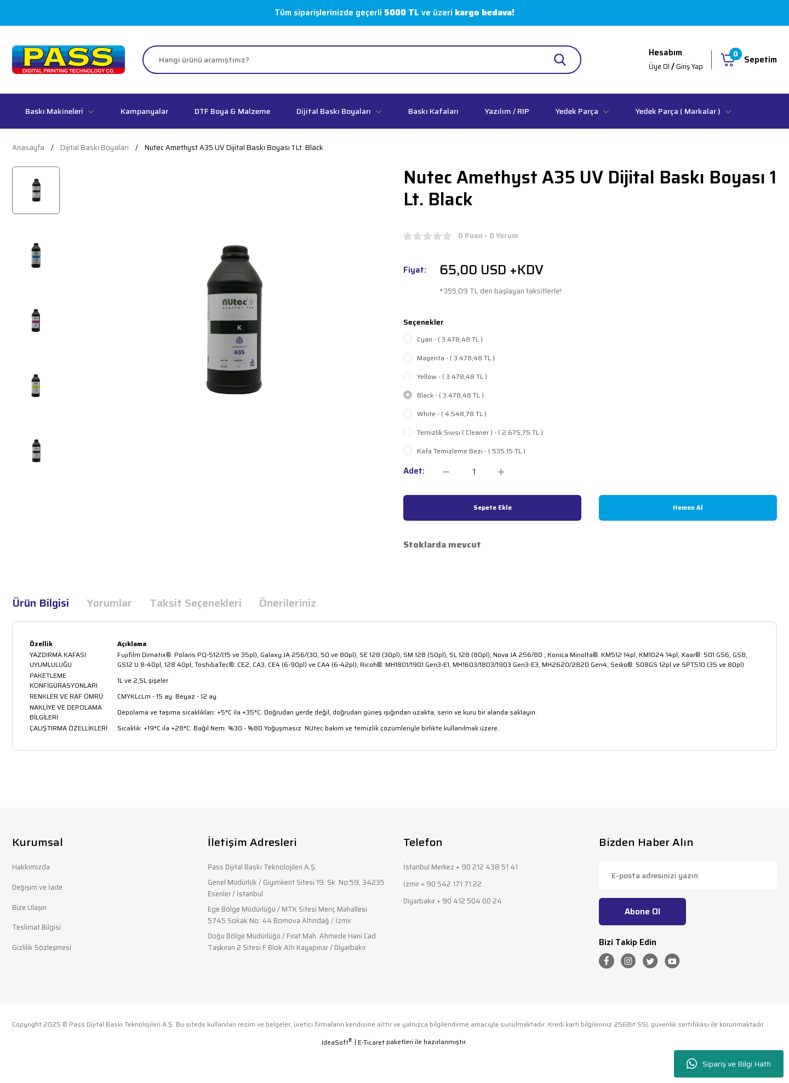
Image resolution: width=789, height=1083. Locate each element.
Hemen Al (688, 508)
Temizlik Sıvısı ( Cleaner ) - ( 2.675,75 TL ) (480, 432)
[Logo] (68, 59)
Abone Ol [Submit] (642, 911)
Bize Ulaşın (32, 911)
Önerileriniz (287, 602)
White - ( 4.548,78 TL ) (452, 414)
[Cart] (749, 60)
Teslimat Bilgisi (39, 932)
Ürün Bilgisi (40, 602)
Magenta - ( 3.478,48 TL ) (456, 358)
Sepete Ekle (492, 508)
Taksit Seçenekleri (196, 602)
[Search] (361, 59)
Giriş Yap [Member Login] (688, 66)
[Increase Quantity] (501, 472)
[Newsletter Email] (688, 875)
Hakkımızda (33, 868)
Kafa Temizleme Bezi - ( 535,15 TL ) (471, 451)
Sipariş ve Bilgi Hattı (729, 1064)
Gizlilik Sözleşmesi (44, 953)
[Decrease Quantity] (446, 472)
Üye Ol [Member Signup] (654, 66)
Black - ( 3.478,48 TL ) (450, 395)
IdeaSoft (337, 1075)
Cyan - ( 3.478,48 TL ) (450, 339)
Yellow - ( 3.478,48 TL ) (452, 377)
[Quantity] (473, 472)
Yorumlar (109, 602)
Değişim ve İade (41, 889)
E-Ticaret (371, 1075)
